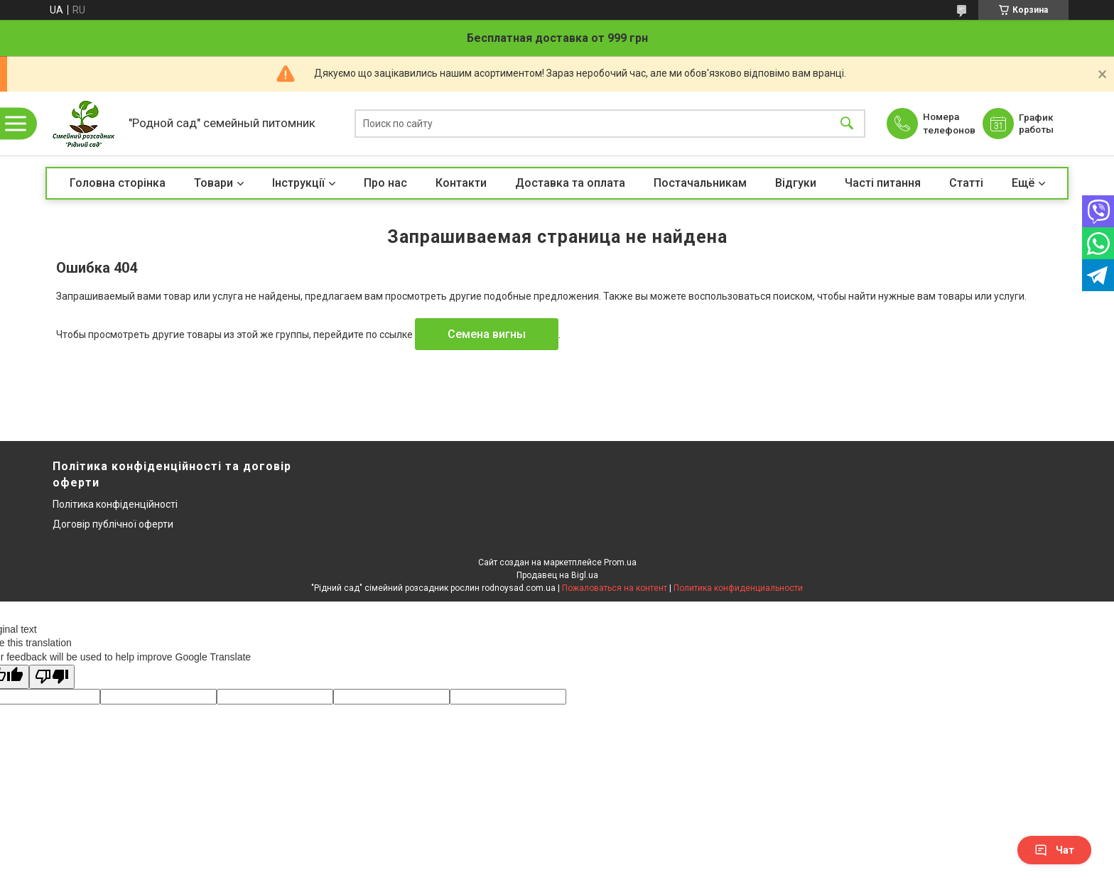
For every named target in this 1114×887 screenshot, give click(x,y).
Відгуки (795, 183)
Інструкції (298, 183)
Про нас (385, 183)
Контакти (461, 183)
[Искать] (847, 124)
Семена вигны (487, 334)
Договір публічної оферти (113, 524)
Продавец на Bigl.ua (557, 575)
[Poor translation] (52, 677)
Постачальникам (700, 183)
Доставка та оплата (570, 183)
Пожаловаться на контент (614, 588)
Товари (213, 183)
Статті (966, 183)
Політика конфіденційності (115, 504)
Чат (1054, 850)
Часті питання (883, 183)
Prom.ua (620, 562)
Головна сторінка (118, 183)
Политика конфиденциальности (738, 588)
